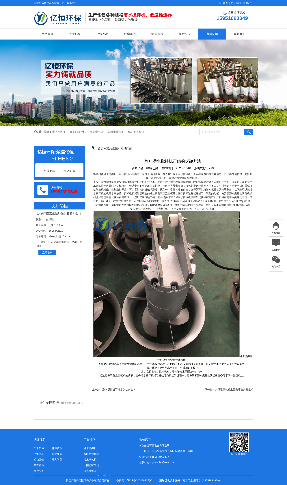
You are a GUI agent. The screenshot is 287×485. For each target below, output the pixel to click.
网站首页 (47, 33)
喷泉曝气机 (96, 131)
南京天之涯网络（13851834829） (201, 480)
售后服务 (185, 33)
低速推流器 (134, 131)
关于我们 (235, 3)
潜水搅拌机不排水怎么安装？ (119, 389)
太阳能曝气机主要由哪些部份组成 (234, 389)
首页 (101, 148)
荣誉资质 (157, 33)
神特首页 (57, 448)
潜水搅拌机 (58, 131)
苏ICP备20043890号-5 (139, 480)
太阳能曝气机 (115, 131)
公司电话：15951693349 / (154, 456)
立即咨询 (47, 252)
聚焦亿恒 (212, 33)
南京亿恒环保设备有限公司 (154, 445)
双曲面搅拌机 (77, 131)
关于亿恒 (75, 33)
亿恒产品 (102, 33)
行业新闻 (57, 453)
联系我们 (248, 3)
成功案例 (130, 33)
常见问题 (126, 148)
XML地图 (223, 3)
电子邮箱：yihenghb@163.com (157, 462)
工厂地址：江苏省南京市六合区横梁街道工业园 (166, 451)
